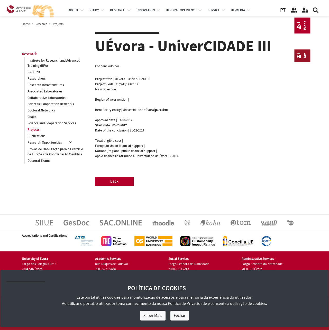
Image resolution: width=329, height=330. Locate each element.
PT (283, 10)
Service (214, 10)
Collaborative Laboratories (47, 98)
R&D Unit (34, 72)
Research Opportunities (45, 142)
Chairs (32, 117)
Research (41, 24)
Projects (34, 130)
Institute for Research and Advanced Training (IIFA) (54, 63)
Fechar (180, 315)
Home (26, 24)
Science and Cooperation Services (52, 123)
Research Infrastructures (46, 85)
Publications (36, 136)
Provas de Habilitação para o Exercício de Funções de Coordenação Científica (55, 152)
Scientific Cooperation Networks (51, 104)
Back (114, 181)
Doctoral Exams (39, 160)
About (73, 10)
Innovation (145, 10)
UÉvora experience (181, 10)
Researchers (37, 78)
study (94, 10)
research (117, 10)
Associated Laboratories (45, 91)
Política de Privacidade (187, 303)
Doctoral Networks (41, 110)
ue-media (238, 10)
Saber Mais (152, 315)
